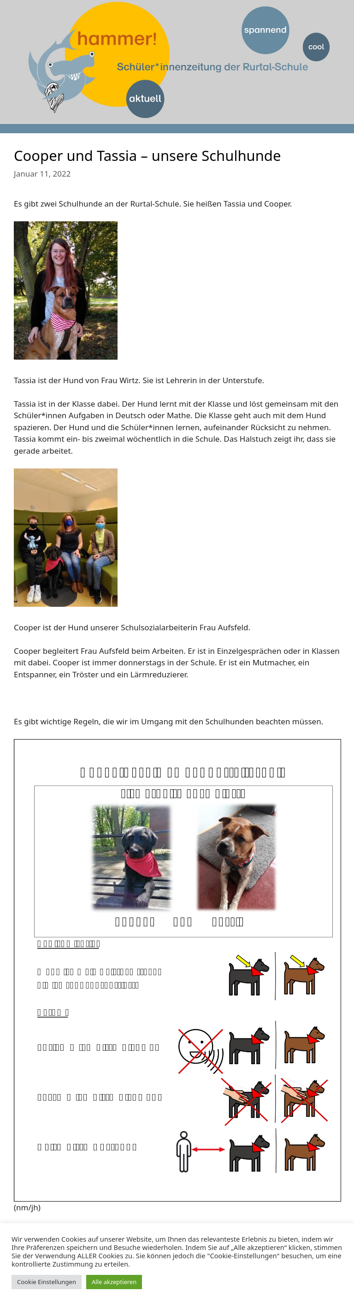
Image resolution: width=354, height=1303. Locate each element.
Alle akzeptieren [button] (114, 1282)
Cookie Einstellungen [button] (46, 1282)
